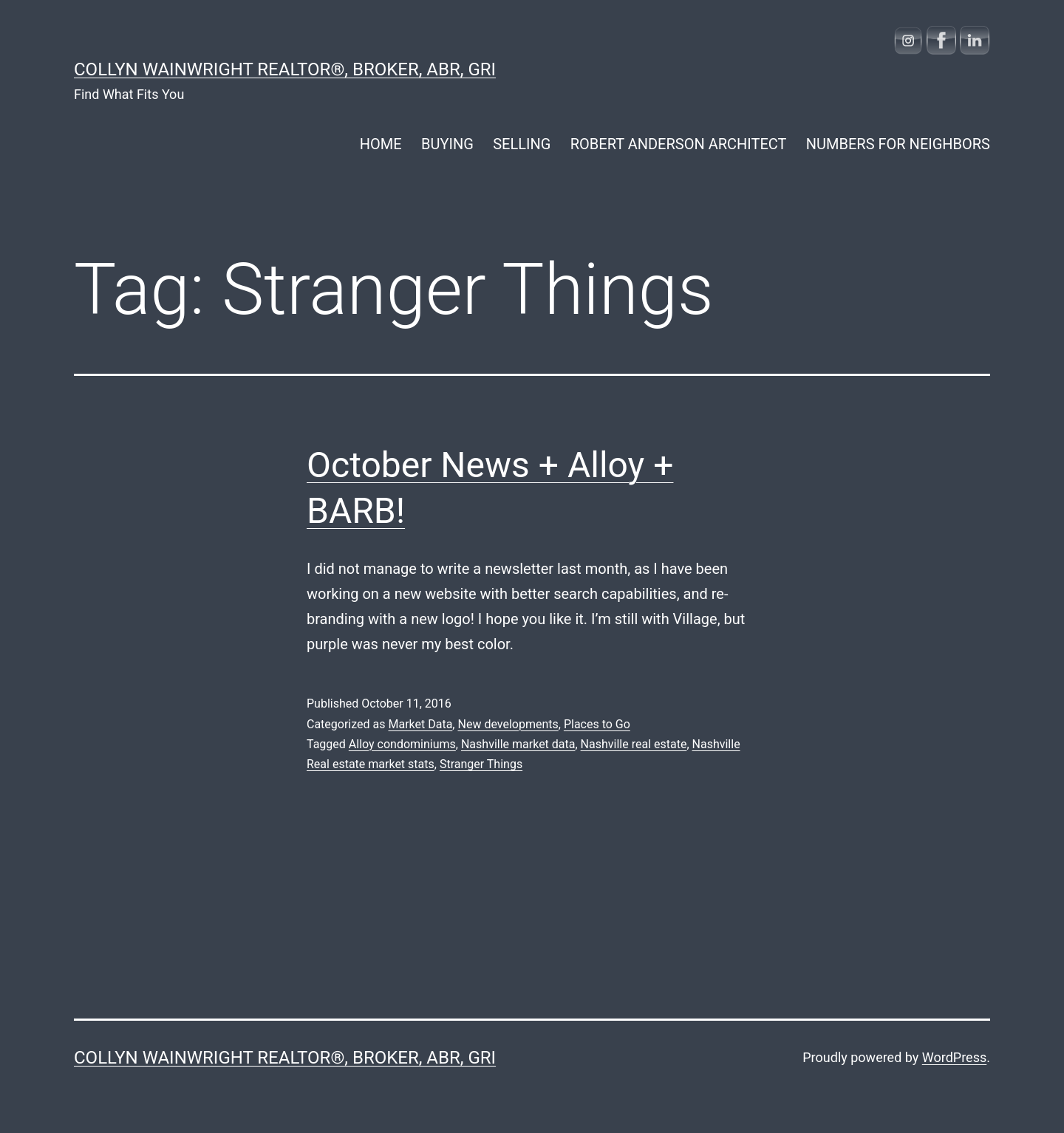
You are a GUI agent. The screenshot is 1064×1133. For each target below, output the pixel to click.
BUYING (447, 144)
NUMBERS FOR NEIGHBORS (898, 144)
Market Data (420, 724)
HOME (381, 144)
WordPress (954, 1057)
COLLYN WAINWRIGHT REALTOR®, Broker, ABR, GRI (285, 69)
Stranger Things (481, 764)
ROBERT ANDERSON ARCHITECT (678, 144)
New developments (507, 724)
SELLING (521, 144)
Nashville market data (518, 744)
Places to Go (597, 724)
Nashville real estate (634, 744)
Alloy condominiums (402, 744)
